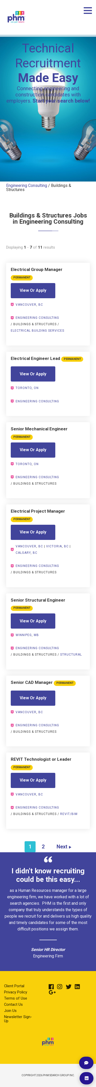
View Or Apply (33, 290)
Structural (71, 654)
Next (62, 846)
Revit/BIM (69, 814)
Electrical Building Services (37, 330)
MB (36, 635)
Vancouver (26, 304)
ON (36, 388)
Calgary (23, 553)
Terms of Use (15, 998)
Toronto (24, 388)
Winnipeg (24, 635)
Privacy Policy (15, 992)
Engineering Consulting (26, 185)
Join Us (10, 1010)
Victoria (54, 546)
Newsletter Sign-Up (18, 1018)
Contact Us (13, 1004)
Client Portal (14, 986)
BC (40, 304)
